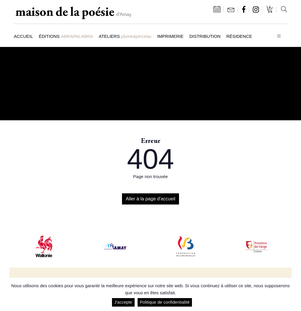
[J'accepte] (294, 295)
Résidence (239, 36)
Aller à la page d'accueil (150, 198)
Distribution (204, 36)
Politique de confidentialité (165, 302)
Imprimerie (170, 36)
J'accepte (123, 302)
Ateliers (125, 36)
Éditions (66, 36)
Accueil (23, 36)
